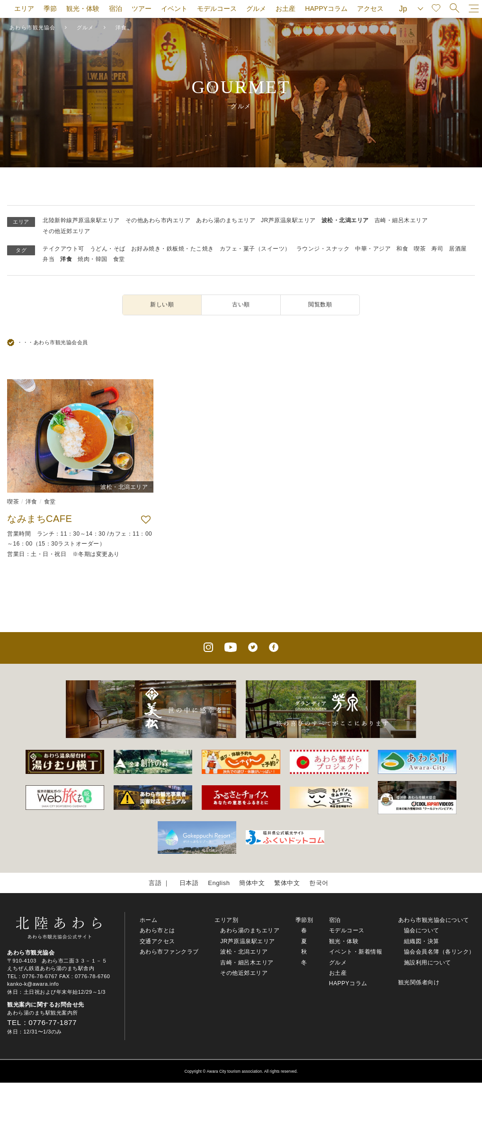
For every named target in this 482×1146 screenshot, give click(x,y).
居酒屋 (458, 248)
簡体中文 (252, 882)
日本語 (189, 882)
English (219, 882)
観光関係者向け (419, 982)
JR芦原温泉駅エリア (288, 220)
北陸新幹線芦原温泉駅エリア (81, 220)
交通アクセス (157, 941)
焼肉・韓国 (92, 259)
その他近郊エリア (66, 231)
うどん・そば (107, 248)
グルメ (256, 8)
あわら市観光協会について (433, 920)
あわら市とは (157, 930)
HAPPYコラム (326, 8)
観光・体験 (82, 8)
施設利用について (427, 962)
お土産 (285, 8)
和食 (402, 248)
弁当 (48, 259)
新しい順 (162, 304)
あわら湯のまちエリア (225, 220)
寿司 (437, 248)
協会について (421, 930)
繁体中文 (287, 882)
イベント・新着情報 (356, 951)
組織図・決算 (421, 941)
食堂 (119, 259)
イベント (174, 8)
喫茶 (420, 248)
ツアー (142, 8)
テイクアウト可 (63, 248)
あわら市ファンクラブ (169, 951)
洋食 (66, 259)
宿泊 (115, 8)
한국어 (319, 882)
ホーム (149, 920)
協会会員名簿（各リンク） (439, 951)
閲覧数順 (320, 304)
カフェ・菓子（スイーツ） (255, 248)
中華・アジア (373, 248)
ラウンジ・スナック (323, 248)
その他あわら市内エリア (158, 220)
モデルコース (217, 8)
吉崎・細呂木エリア (401, 220)
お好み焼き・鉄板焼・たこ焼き (172, 248)
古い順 (241, 304)
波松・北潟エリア (345, 220)
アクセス (370, 8)
